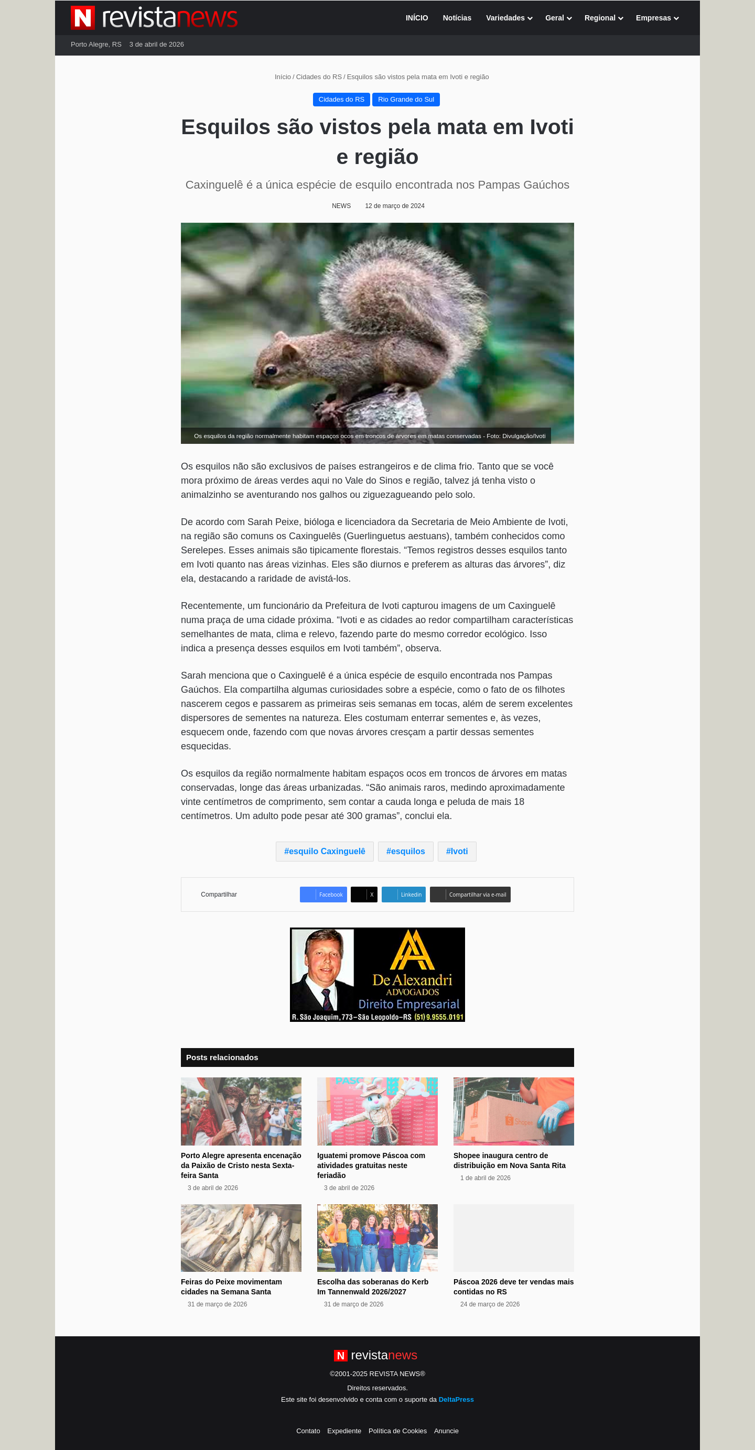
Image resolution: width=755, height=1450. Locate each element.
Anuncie (446, 1431)
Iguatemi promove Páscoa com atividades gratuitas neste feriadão (371, 1165)
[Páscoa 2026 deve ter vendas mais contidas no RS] (514, 1238)
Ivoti (459, 851)
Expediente (344, 1431)
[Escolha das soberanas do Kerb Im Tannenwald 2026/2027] (377, 1238)
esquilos (408, 851)
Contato (308, 1431)
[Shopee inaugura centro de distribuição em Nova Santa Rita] (514, 1111)
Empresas (653, 18)
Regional (600, 18)
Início (278, 77)
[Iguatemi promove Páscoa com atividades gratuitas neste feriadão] (377, 1111)
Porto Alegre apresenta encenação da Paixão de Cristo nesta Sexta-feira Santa (241, 1165)
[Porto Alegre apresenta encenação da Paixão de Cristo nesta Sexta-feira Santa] (241, 1111)
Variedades (505, 18)
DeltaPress (456, 1399)
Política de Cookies (398, 1431)
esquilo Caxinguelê (327, 851)
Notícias (457, 18)
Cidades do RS (319, 77)
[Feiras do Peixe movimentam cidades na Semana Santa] (241, 1238)
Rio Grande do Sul (406, 99)
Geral (554, 18)
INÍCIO (417, 18)
